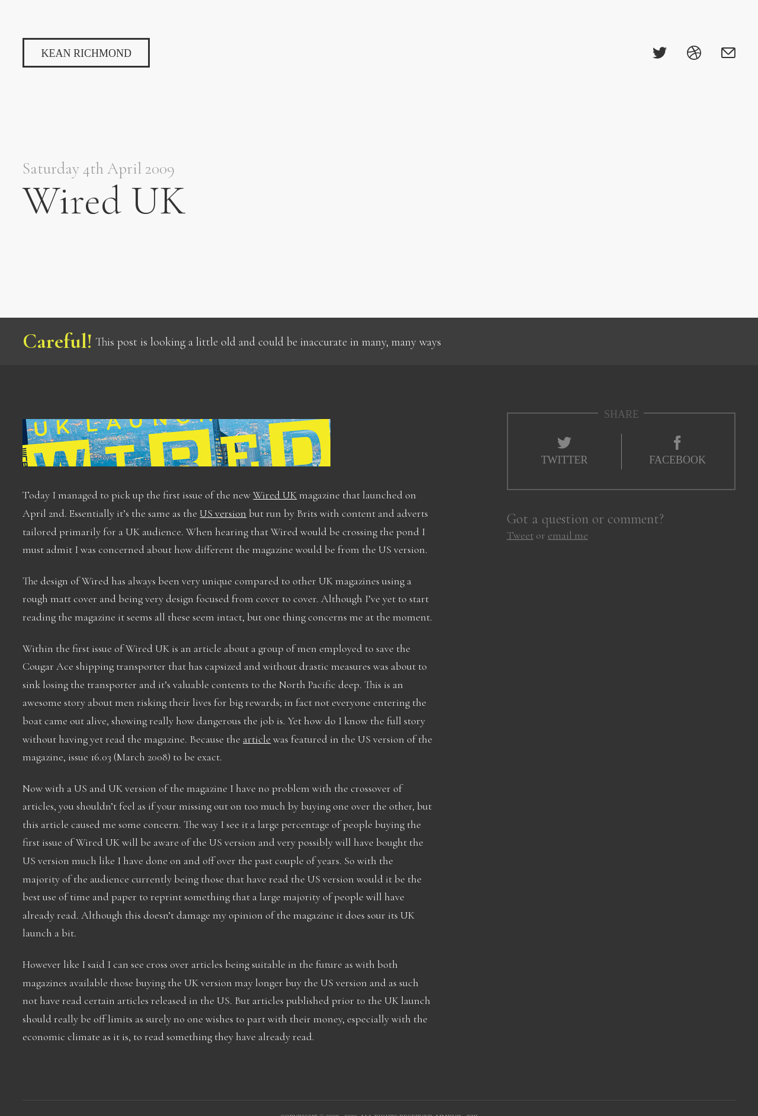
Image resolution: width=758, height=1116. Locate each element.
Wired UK (275, 494)
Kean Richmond (86, 53)
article (257, 739)
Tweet (520, 535)
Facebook (677, 451)
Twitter (564, 451)
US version (223, 513)
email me (568, 535)
